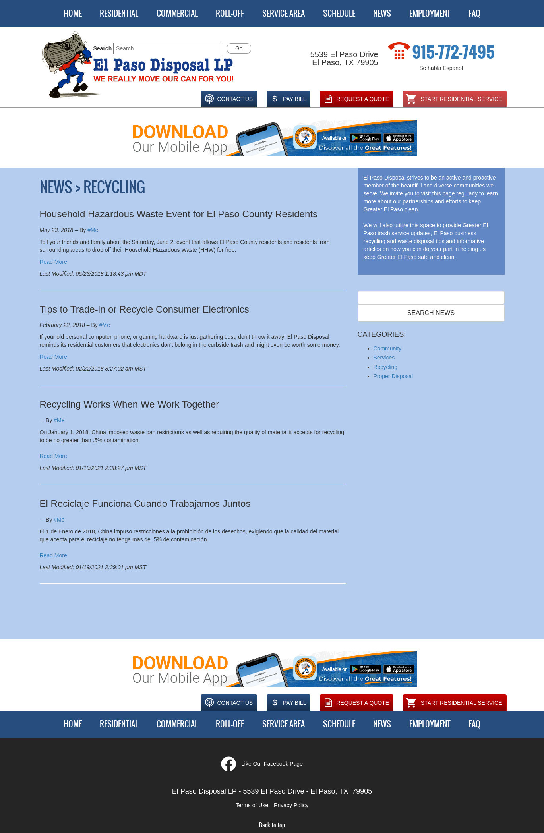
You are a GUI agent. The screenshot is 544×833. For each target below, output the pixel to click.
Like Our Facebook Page (272, 764)
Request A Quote (355, 99)
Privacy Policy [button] (291, 805)
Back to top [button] (272, 825)
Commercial (177, 13)
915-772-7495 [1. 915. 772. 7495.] (453, 52)
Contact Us (228, 99)
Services (384, 357)
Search (102, 48)
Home (73, 13)
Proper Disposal (393, 376)
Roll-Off (230, 13)
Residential (119, 13)
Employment (430, 13)
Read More (53, 262)
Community (388, 348)
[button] (138, 65)
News (382, 13)
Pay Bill (287, 99)
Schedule (339, 13)
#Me (92, 230)
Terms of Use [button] (252, 805)
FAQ (474, 13)
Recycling (386, 367)
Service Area (283, 13)
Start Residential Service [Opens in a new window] (453, 99)
